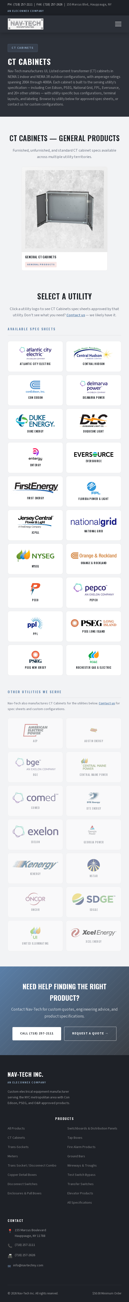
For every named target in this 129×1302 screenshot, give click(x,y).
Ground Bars (76, 1156)
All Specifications (79, 1202)
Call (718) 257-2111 (37, 1033)
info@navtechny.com (28, 1265)
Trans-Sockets (18, 1147)
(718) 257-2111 (25, 1245)
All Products (16, 1128)
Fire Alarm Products (81, 1147)
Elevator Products (80, 1193)
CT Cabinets (16, 1137)
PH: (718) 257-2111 (20, 4)
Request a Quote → (90, 1033)
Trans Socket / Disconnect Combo (32, 1165)
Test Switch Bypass (81, 1174)
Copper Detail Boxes (22, 1174)
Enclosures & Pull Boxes (25, 1193)
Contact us (75, 315)
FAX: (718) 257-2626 (50, 4)
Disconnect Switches (23, 1184)
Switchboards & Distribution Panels (92, 1128)
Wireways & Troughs (82, 1165)
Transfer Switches (80, 1184)
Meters (13, 1156)
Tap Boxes (74, 1137)
